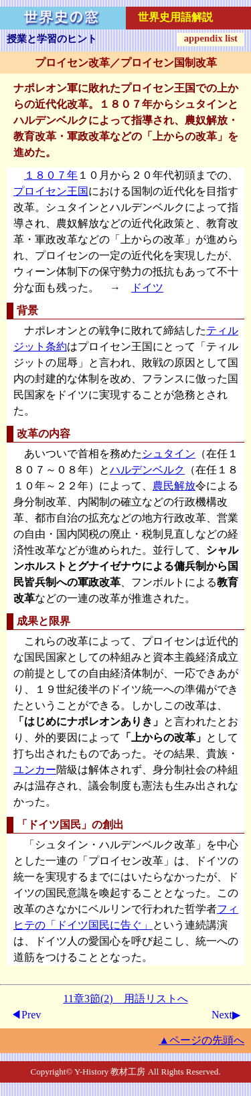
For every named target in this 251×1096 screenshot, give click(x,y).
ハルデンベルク (147, 469)
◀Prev (26, 1014)
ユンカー (34, 769)
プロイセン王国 (50, 191)
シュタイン (168, 453)
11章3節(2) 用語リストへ (125, 998)
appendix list (211, 38)
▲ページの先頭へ (201, 1040)
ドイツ (147, 287)
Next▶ (226, 1014)
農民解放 (174, 485)
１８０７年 (51, 175)
